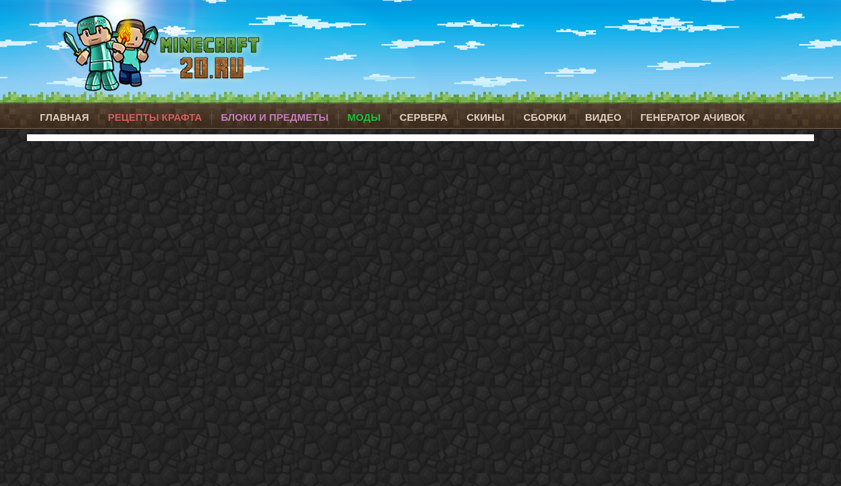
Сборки (544, 117)
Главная (64, 117)
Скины (485, 117)
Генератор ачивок (693, 117)
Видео (603, 117)
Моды (364, 117)
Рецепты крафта (155, 117)
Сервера (423, 117)
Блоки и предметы (274, 117)
